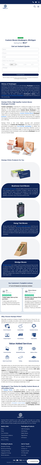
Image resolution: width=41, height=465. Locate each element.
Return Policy (5, 439)
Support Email (25, 450)
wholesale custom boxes (18, 403)
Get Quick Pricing (33, 461)
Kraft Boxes (24, 431)
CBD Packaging (25, 429)
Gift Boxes (24, 437)
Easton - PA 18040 (26, 446)
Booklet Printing (5, 446)
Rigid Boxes (24, 435)
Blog (2, 429)
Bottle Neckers (5, 455)
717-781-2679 (24, 453)
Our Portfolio (4, 433)
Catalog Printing (5, 450)
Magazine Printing (6, 453)
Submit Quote (20, 74)
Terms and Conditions (7, 435)
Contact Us (24, 448)
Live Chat (23, 455)
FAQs (2, 431)
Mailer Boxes (24, 433)
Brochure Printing (6, 448)
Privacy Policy (4, 437)
